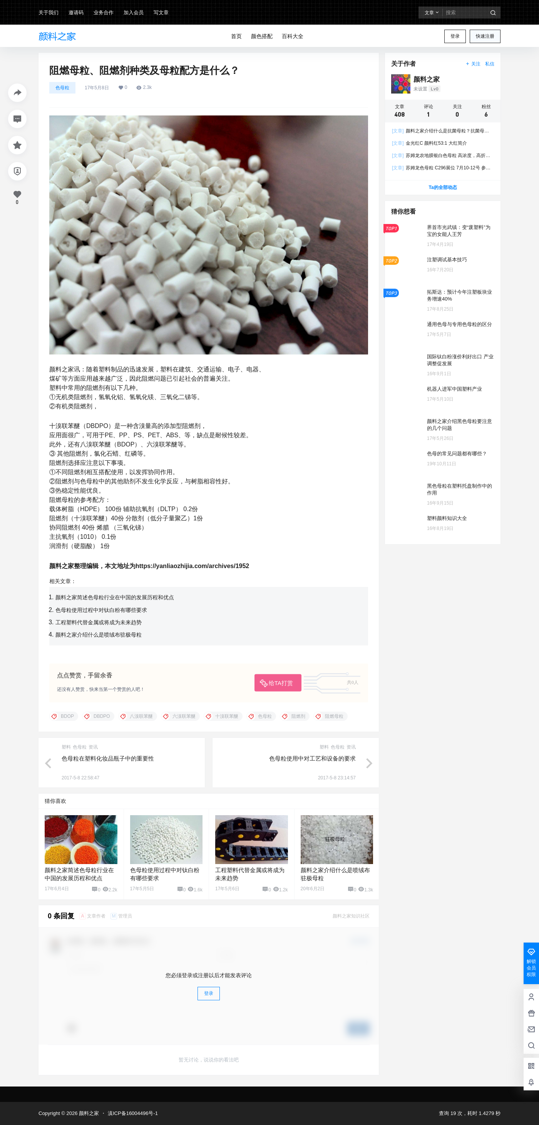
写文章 (161, 12)
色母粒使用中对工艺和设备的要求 (312, 758)
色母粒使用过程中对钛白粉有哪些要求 (101, 610)
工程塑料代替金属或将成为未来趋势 (98, 622)
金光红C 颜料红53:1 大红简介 (429, 143)
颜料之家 (88, 1113)
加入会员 (134, 12)
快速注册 (485, 36)
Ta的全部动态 (443, 187)
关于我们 (48, 12)
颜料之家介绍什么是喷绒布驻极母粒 (98, 635)
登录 (455, 36)
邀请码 (76, 12)
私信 (489, 64)
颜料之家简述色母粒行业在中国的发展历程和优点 (114, 597)
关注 (472, 64)
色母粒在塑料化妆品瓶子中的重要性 (108, 758)
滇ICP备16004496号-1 (133, 1113)
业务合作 (104, 12)
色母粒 (62, 87)
